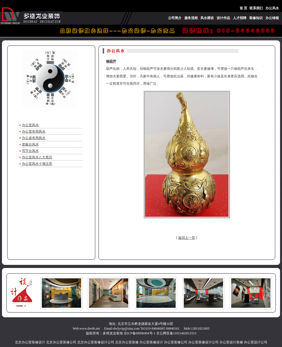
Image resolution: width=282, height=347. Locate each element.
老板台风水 (30, 144)
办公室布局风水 (33, 131)
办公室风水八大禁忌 (37, 157)
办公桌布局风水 (33, 138)
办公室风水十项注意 (37, 164)
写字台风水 (30, 151)
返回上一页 (186, 238)
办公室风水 (30, 125)
